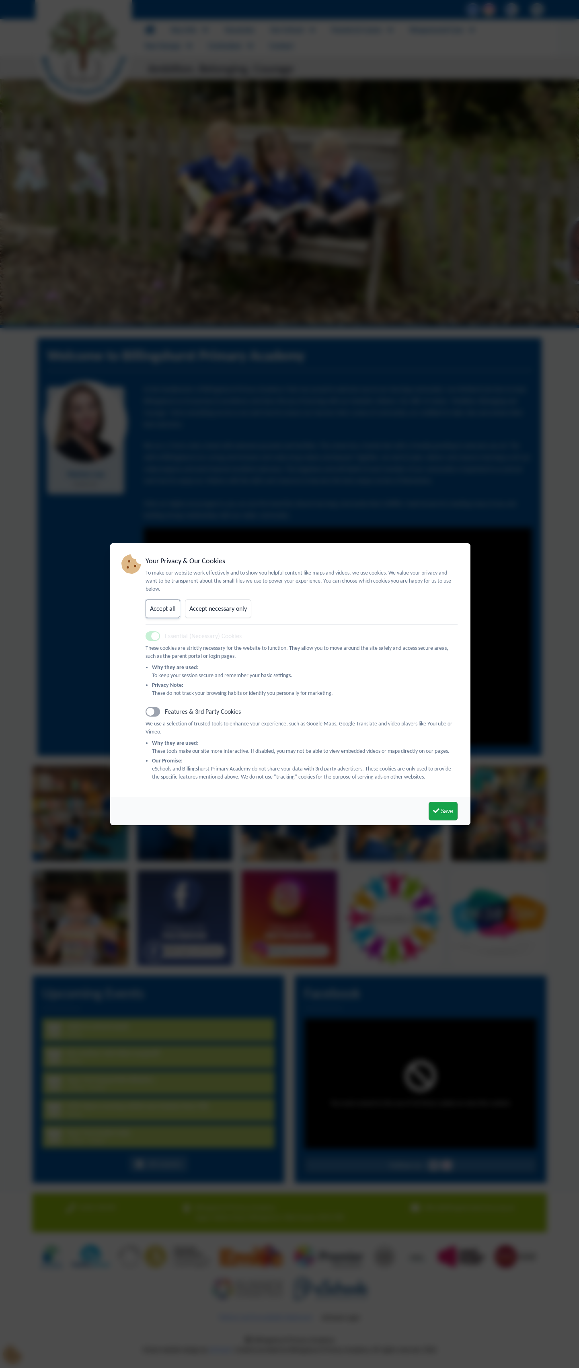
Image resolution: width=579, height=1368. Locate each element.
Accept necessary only (218, 608)
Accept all (163, 608)
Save (443, 811)
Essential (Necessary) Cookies (203, 636)
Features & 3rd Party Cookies (203, 711)
